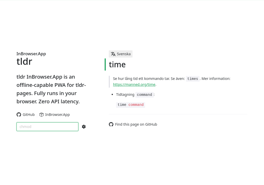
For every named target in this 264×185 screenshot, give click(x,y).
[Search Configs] (83, 126)
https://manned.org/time (134, 84)
